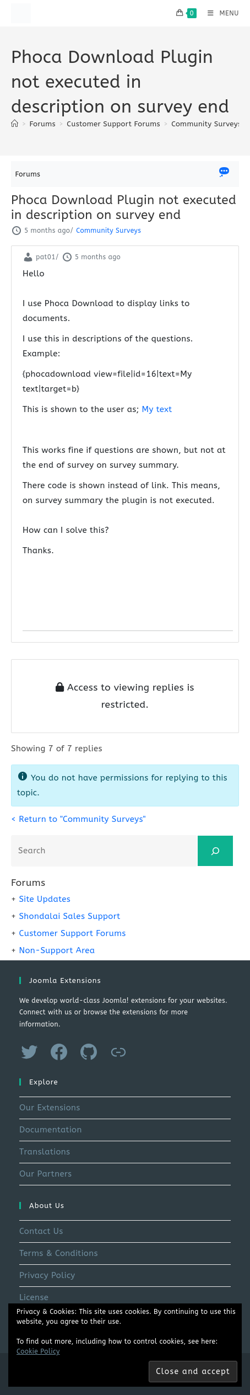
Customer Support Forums (72, 933)
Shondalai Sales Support (69, 916)
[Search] (215, 851)
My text (157, 409)
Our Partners (45, 1174)
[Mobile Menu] (219, 13)
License (33, 1297)
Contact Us (41, 1231)
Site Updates (44, 899)
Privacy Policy (47, 1275)
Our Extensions (49, 1108)
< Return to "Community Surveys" (78, 819)
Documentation (50, 1130)
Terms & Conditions (58, 1253)
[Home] (14, 124)
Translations (44, 1152)
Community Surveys (206, 124)
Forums (28, 174)
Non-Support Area (57, 950)
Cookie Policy (38, 1351)
